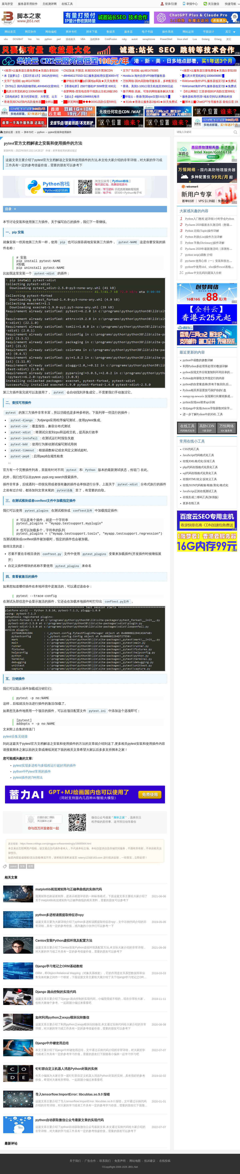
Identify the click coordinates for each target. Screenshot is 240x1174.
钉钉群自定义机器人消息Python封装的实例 (66, 1068)
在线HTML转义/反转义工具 (200, 479)
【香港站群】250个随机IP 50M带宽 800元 (89, 86)
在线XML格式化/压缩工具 (199, 461)
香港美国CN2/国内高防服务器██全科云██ (31, 101)
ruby (124, 39)
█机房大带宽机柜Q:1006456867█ (203, 75)
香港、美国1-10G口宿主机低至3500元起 (148, 86)
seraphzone (149, 39)
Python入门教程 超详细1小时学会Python (209, 218)
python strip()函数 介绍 (198, 254)
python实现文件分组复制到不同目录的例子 (209, 372)
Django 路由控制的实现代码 (55, 992)
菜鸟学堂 (7, 3)
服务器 (128, 31)
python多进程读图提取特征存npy (59, 915)
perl (59, 39)
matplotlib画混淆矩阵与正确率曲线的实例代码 (68, 889)
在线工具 (67, 3)
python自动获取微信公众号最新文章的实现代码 (69, 1120)
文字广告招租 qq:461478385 (140, 70)
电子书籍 (147, 31)
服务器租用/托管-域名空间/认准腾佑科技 (207, 96)
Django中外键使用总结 (52, 1043)
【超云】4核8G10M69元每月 (81, 96)
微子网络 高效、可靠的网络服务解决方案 (148, 91)
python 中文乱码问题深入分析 (203, 272)
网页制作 (30, 31)
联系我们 (105, 1160)
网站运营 (188, 31)
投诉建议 (149, 1160)
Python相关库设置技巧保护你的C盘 (204, 390)
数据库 (111, 31)
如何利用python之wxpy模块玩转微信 (62, 1017)
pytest (13, 866)
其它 (228, 39)
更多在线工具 (191, 503)
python (48, 39)
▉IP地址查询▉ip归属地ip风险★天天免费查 (90, 81)
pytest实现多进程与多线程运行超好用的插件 (44, 765)
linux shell (182, 39)
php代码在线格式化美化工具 (200, 467)
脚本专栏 (71, 31)
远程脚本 (95, 39)
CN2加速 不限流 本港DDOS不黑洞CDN (88, 70)
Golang (206, 39)
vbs (6, 39)
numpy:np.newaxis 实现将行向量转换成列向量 (210, 396)
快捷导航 (232, 3)
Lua (195, 39)
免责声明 (120, 1160)
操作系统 (167, 31)
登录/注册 (171, 3)
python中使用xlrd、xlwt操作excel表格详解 (210, 266)
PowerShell (166, 39)
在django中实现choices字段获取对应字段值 (209, 408)
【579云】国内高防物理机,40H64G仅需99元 (31, 86)
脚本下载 (91, 31)
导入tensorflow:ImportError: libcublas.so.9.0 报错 (72, 1094)
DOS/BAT (18, 39)
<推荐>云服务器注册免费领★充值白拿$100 (31, 70)
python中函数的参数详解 (198, 360)
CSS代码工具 (191, 449)
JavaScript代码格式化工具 (198, 455)
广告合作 (90, 1160)
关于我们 (75, 1160)
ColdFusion (111, 39)
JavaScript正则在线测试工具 (200, 491)
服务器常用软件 (28, 3)
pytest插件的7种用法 (28, 777)
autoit (134, 39)
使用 (30, 866)
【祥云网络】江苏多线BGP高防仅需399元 (208, 91)
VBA (82, 39)
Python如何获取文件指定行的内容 (203, 378)
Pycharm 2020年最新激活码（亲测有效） (210, 248)
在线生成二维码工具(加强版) (200, 497)
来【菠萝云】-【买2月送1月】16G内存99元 (31, 75)
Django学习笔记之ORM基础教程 (59, 966)
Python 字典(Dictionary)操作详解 (204, 242)
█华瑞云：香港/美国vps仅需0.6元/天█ (146, 96)
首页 (17, 132)
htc (38, 39)
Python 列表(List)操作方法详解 (203, 236)
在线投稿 (164, 1160)
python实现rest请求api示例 (199, 402)
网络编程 (51, 31)
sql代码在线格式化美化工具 (200, 473)
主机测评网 (50, 3)
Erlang (218, 39)
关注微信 (213, 3)
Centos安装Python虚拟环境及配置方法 (63, 940)
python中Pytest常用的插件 (32, 771)
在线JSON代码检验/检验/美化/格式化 (205, 485)
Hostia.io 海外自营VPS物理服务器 (144, 75)
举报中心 (192, 3)
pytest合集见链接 (15, 736)
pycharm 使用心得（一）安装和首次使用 (210, 260)
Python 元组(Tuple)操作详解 (202, 230)
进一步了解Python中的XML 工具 (203, 414)
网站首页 (10, 31)
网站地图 (135, 1160)
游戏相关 (70, 39)
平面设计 (208, 31)
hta (29, 39)
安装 (22, 866)
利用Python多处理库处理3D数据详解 (205, 366)
